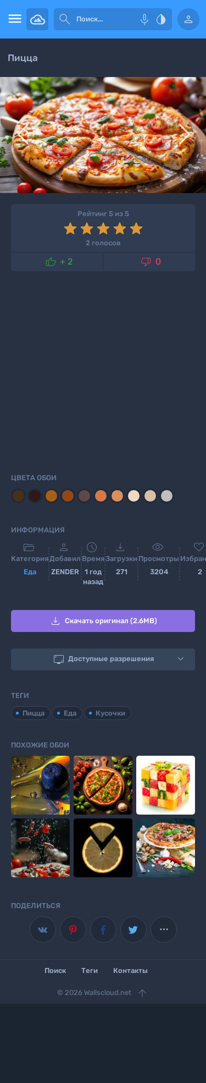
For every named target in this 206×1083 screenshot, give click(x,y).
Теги (89, 970)
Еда (30, 572)
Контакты (130, 970)
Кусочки (110, 713)
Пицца (33, 713)
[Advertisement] (103, 370)
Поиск (55, 970)
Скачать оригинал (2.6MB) (103, 621)
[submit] (65, 19)
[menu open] (13, 19)
